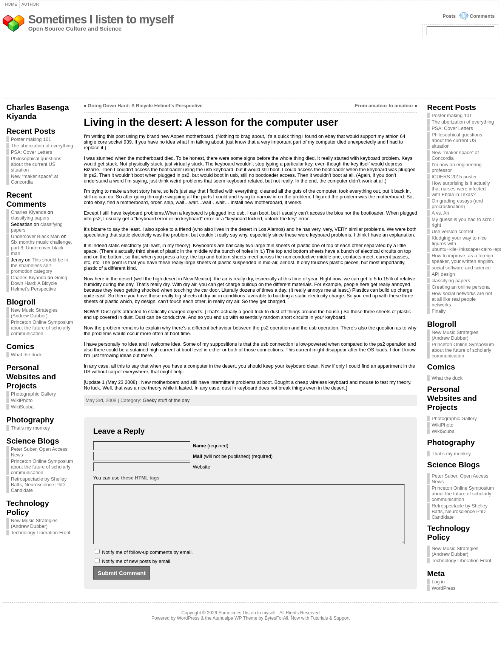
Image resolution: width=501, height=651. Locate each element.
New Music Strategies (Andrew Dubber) (34, 313)
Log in (438, 582)
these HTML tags (140, 478)
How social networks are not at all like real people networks (462, 299)
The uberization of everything (42, 145)
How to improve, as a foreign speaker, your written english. (463, 258)
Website (201, 467)
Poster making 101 (31, 139)
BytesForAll (276, 629)
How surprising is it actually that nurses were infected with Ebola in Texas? (461, 188)
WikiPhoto (22, 400)
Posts (449, 16)
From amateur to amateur (384, 105)
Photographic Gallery (33, 394)
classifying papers (30, 218)
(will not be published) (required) (233, 456)
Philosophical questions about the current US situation (36, 164)
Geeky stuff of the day (166, 400)
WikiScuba (22, 407)
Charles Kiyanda (28, 212)
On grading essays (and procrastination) (457, 203)
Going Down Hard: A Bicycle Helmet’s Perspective (39, 283)
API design (443, 274)
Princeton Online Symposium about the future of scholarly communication (42, 327)
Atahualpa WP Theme (235, 629)
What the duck (26, 354)
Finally (439, 311)
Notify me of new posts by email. (136, 572)
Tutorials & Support (330, 629)
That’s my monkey (30, 428)
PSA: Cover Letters (31, 152)
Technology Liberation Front (41, 532)
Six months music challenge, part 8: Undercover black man (41, 247)
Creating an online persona (461, 287)
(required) (210, 445)
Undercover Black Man (35, 236)
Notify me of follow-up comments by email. (147, 563)
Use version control (452, 231)
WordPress (443, 588)
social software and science (461, 268)
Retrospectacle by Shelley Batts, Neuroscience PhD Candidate (39, 484)
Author (30, 4)
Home (11, 4)
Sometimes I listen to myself (101, 19)
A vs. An (440, 213)
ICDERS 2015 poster (454, 176)
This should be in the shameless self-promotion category (39, 265)
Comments (482, 16)
